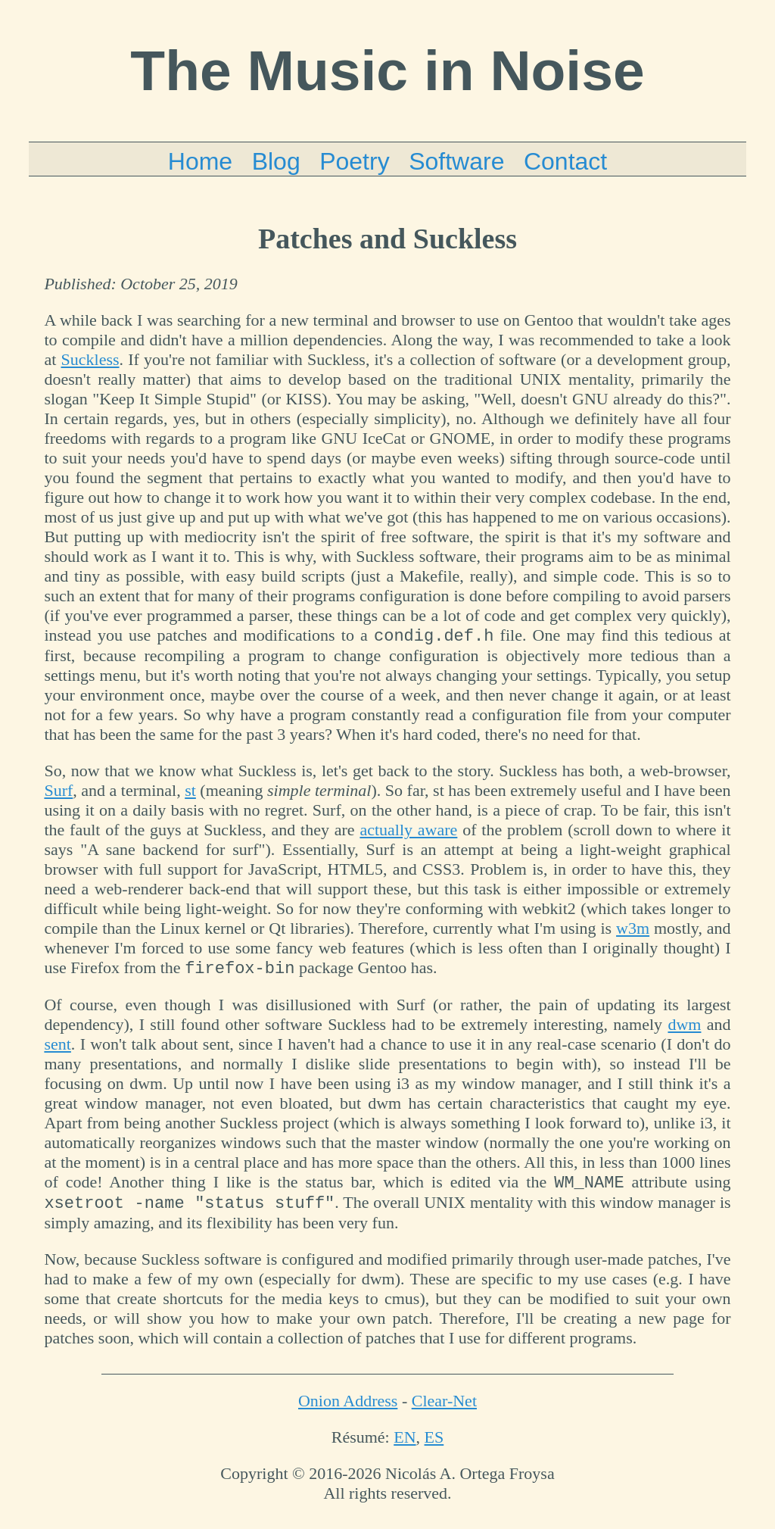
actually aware (408, 831)
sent (57, 1048)
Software (456, 161)
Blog (276, 161)
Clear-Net (444, 1409)
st (190, 792)
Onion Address (347, 1409)
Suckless (90, 359)
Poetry (354, 161)
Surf (58, 792)
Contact (565, 161)
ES (434, 1446)
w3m (632, 930)
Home (200, 161)
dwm (684, 1028)
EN (405, 1446)
